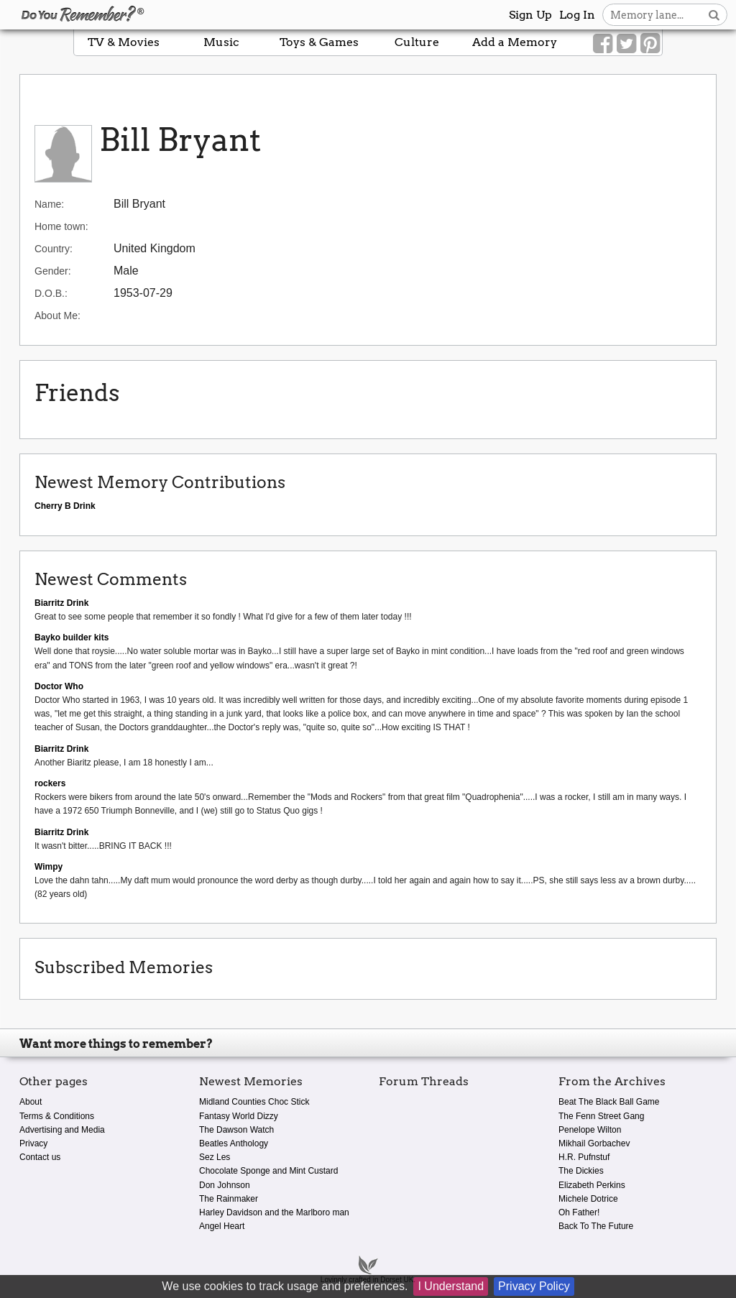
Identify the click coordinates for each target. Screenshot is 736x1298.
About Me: (57, 315)
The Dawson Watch (236, 1130)
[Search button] (714, 14)
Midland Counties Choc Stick (254, 1102)
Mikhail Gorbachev (594, 1143)
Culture (417, 42)
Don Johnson (224, 1185)
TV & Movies (124, 42)
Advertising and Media (62, 1130)
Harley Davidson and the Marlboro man (274, 1212)
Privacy (33, 1143)
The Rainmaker (228, 1199)
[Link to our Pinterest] (650, 43)
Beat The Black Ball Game (609, 1102)
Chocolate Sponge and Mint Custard (268, 1171)
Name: (49, 204)
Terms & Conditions (56, 1116)
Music (221, 42)
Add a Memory (514, 42)
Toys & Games (319, 42)
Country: (53, 248)
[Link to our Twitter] (626, 43)
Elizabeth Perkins (591, 1185)
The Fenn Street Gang (601, 1116)
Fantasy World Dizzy (238, 1116)
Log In (577, 15)
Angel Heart (221, 1226)
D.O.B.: (51, 293)
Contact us (39, 1157)
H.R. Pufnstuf (584, 1157)
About (30, 1102)
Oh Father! (578, 1212)
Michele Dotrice (588, 1199)
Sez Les (214, 1157)
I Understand (451, 1286)
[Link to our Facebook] (602, 43)
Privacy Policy (534, 1286)
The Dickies (581, 1171)
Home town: (61, 226)
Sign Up (530, 15)
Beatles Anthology (233, 1143)
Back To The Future (595, 1226)
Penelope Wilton (589, 1130)
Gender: (52, 271)
